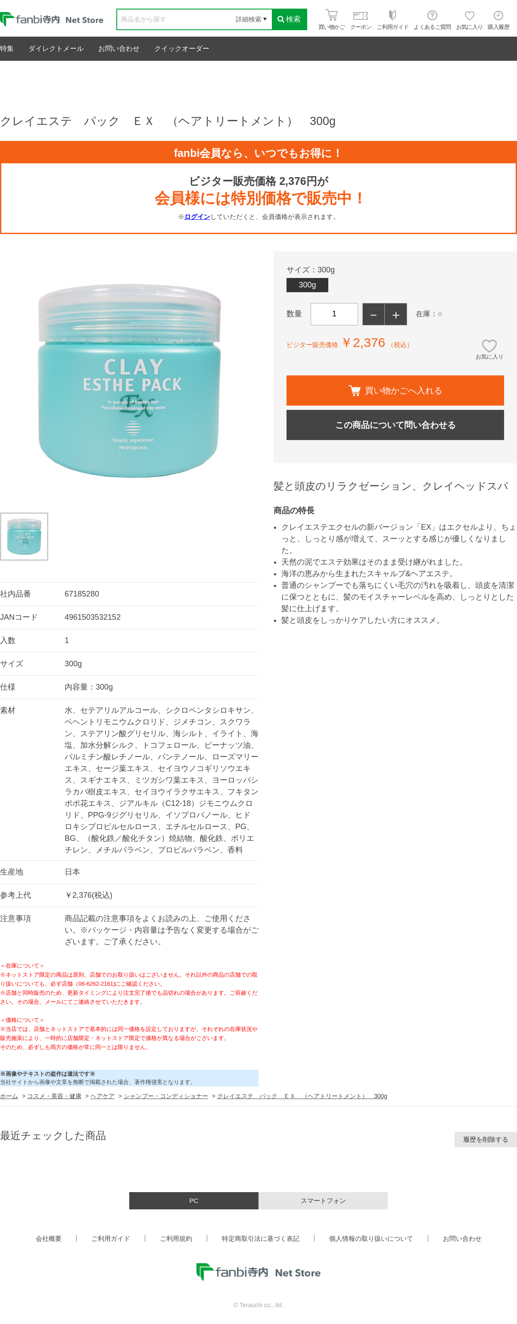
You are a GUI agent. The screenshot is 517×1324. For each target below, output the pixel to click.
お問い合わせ (119, 48)
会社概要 (49, 1238)
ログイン (197, 216)
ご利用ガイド (110, 1238)
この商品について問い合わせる (395, 425)
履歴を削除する (485, 1139)
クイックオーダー (181, 48)
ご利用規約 (176, 1238)
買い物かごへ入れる (395, 390)
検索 (289, 19)
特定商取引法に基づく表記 (260, 1238)
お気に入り (490, 356)
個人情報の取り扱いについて (371, 1238)
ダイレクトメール (56, 48)
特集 (7, 48)
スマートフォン (323, 1200)
